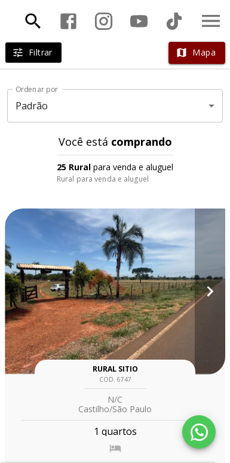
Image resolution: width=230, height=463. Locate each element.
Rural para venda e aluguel (103, 179)
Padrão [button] (32, 105)
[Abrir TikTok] (174, 21)
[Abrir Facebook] (68, 21)
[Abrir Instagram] (103, 21)
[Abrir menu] (211, 21)
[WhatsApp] (199, 432)
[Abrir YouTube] (138, 21)
